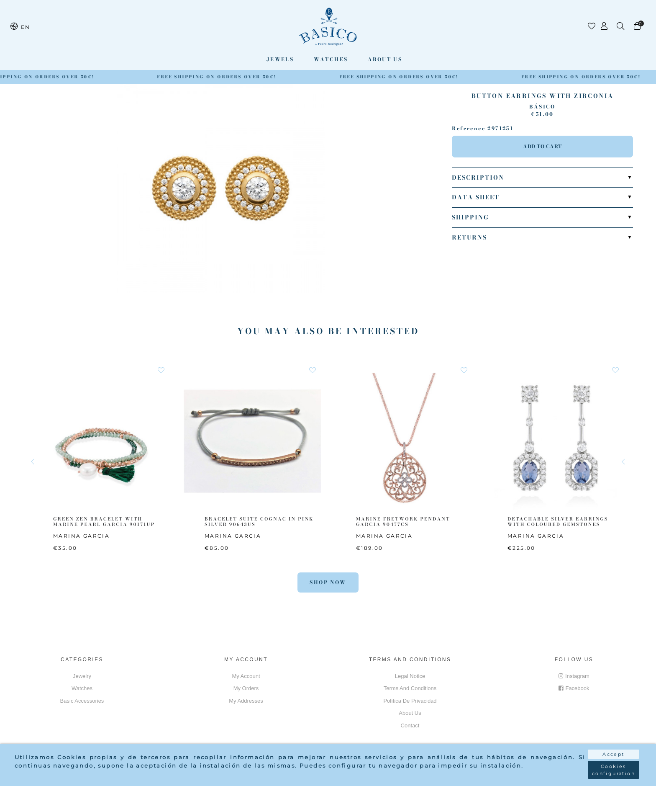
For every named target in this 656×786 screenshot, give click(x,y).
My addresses (246, 701)
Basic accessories (82, 701)
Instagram (574, 676)
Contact (410, 725)
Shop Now (328, 582)
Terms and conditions (410, 688)
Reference (468, 128)
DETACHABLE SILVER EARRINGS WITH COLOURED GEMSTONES (557, 521)
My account (246, 676)
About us (385, 59)
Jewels (280, 59)
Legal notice (410, 676)
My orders (246, 688)
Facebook (574, 688)
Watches (331, 59)
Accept (613, 754)
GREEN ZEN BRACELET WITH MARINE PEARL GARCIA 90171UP (104, 521)
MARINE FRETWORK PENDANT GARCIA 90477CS (403, 521)
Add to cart (542, 146)
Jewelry (82, 676)
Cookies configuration (613, 769)
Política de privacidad (409, 701)
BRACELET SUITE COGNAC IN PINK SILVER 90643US (259, 521)
